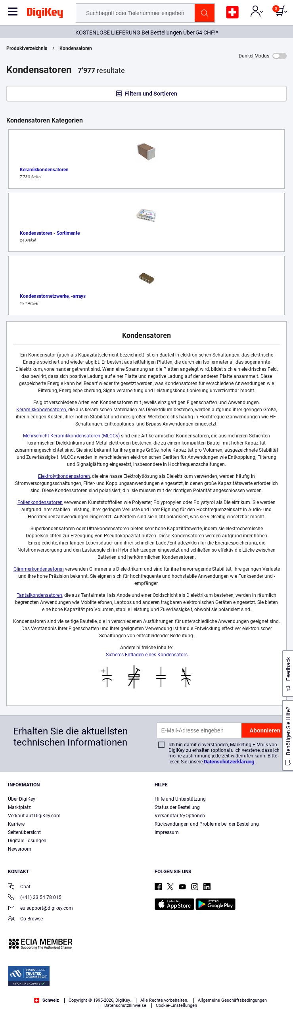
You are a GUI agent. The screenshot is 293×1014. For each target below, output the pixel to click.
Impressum (167, 832)
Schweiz (46, 1000)
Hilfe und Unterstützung (180, 799)
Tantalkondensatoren (39, 595)
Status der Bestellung (177, 807)
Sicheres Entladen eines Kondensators (147, 654)
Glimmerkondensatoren (38, 569)
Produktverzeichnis (26, 48)
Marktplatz (19, 807)
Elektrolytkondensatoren (64, 476)
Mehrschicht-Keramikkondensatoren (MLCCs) (71, 436)
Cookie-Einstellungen (176, 1005)
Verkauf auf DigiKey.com (34, 815)
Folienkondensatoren (40, 502)
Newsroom (19, 849)
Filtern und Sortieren (151, 93)
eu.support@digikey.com (40, 908)
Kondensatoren (75, 48)
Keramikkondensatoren (41, 409)
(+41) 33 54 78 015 (34, 898)
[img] (45, 14)
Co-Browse (25, 919)
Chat (19, 887)
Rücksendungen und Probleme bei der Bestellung (207, 824)
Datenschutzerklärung (229, 762)
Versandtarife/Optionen (180, 815)
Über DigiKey (21, 799)
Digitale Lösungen (27, 840)
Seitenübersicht (24, 832)
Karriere (16, 824)
